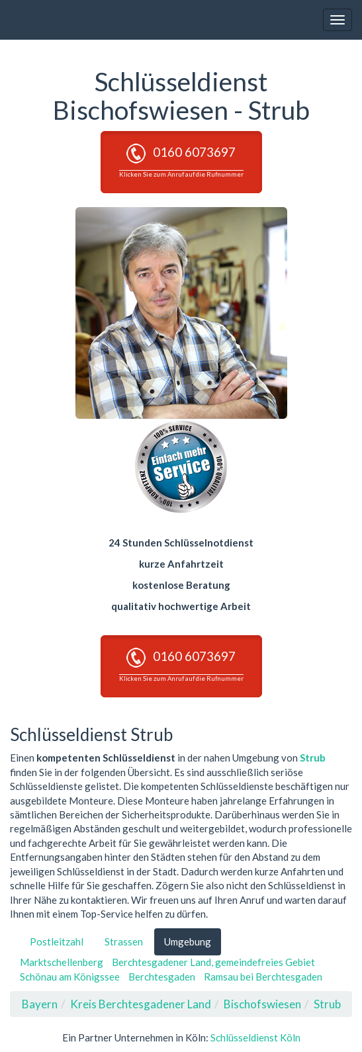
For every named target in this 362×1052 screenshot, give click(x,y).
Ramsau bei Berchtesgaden (263, 977)
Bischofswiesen (262, 1004)
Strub (313, 758)
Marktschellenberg (61, 962)
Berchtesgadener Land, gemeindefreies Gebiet (213, 962)
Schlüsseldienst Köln (255, 1037)
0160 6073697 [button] (181, 161)
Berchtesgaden (161, 977)
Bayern (40, 1004)
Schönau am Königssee (70, 977)
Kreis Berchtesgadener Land (140, 1004)
